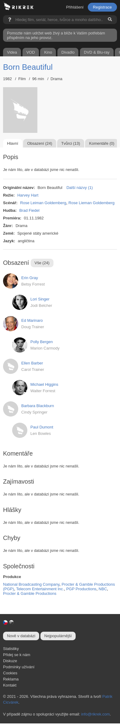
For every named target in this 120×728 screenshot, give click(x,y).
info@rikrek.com (95, 714)
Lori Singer (40, 299)
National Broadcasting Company (31, 584)
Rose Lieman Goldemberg (91, 203)
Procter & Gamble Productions (30, 593)
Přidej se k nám (16, 654)
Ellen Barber (32, 363)
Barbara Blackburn (37, 405)
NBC (103, 589)
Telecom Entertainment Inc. (40, 589)
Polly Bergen (41, 341)
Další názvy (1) (80, 187)
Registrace (102, 7)
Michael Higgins (44, 384)
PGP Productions (81, 589)
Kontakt (9, 685)
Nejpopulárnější (58, 636)
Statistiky (11, 648)
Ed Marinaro (32, 320)
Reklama (11, 679)
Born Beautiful (28, 67)
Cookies (10, 673)
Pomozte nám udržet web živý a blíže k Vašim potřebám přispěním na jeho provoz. (56, 35)
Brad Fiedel (29, 210)
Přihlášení (75, 7)
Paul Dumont (41, 427)
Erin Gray (29, 277)
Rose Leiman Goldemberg (43, 203)
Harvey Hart (27, 195)
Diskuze (10, 661)
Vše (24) (42, 263)
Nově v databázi (21, 636)
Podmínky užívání (18, 667)
